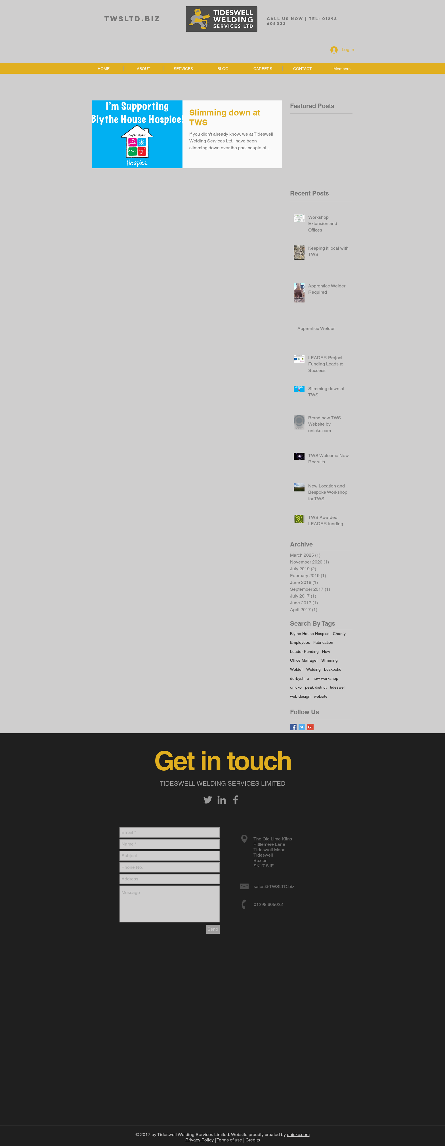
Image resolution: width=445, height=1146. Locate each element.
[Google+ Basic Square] (310, 727)
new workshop (325, 678)
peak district (316, 687)
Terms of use (229, 1140)
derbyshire (299, 678)
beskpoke (332, 669)
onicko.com (298, 1134)
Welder (296, 669)
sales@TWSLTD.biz (274, 886)
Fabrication (323, 642)
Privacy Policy (199, 1140)
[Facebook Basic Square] (293, 727)
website (321, 696)
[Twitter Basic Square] (302, 727)
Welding (313, 669)
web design (300, 696)
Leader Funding (304, 651)
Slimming (329, 660)
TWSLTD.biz (132, 18)
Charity (339, 633)
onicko (296, 687)
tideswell (337, 687)
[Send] (213, 929)
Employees (300, 642)
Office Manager (304, 660)
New (326, 651)
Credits (252, 1140)
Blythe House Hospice (309, 633)
